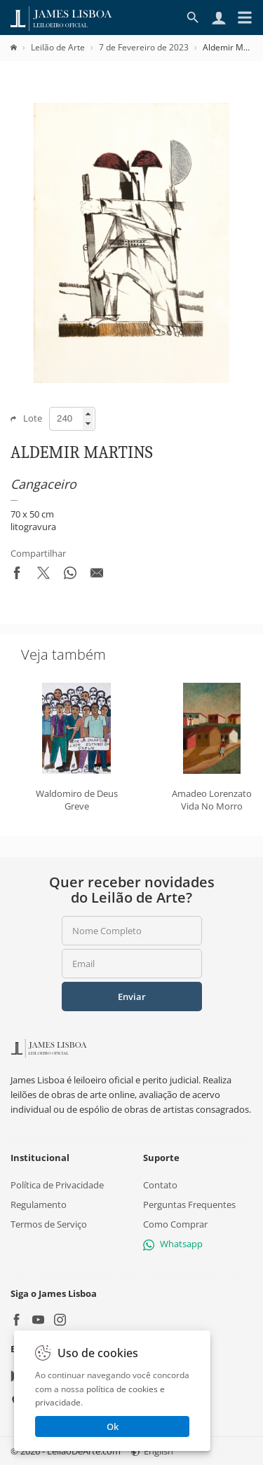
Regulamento (39, 1204)
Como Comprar (175, 1224)
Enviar (132, 996)
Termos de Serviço (49, 1224)
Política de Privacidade (57, 1185)
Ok (113, 1426)
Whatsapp (173, 1243)
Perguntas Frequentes (189, 1204)
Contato (160, 1185)
